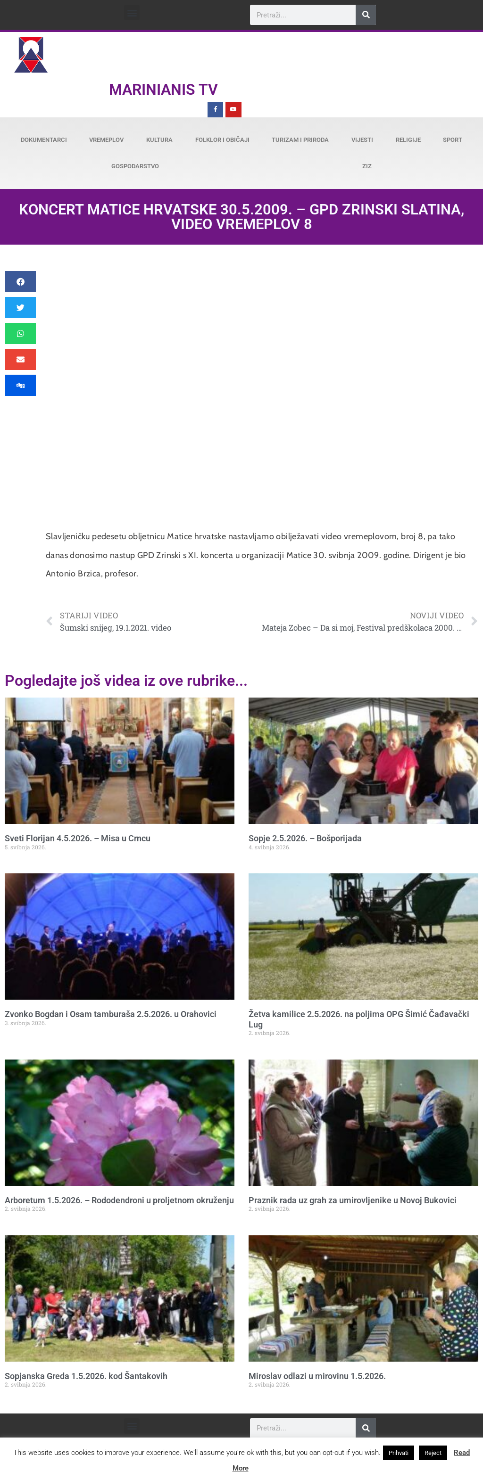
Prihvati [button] (398, 1452)
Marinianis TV (163, 90)
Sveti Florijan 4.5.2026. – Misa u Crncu (77, 838)
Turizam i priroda (300, 139)
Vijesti (362, 139)
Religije (408, 139)
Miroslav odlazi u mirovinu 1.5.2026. (317, 1376)
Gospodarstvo (135, 166)
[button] (132, 12)
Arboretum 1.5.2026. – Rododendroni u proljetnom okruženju (119, 1200)
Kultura (159, 139)
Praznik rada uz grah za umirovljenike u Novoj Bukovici (353, 1200)
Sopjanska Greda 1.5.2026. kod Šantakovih (86, 1376)
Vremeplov (106, 139)
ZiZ (367, 166)
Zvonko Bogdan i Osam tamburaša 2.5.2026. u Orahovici (111, 1014)
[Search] (366, 15)
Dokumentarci (44, 139)
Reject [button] (433, 1452)
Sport (452, 139)
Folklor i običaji (222, 139)
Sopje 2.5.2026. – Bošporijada (305, 838)
